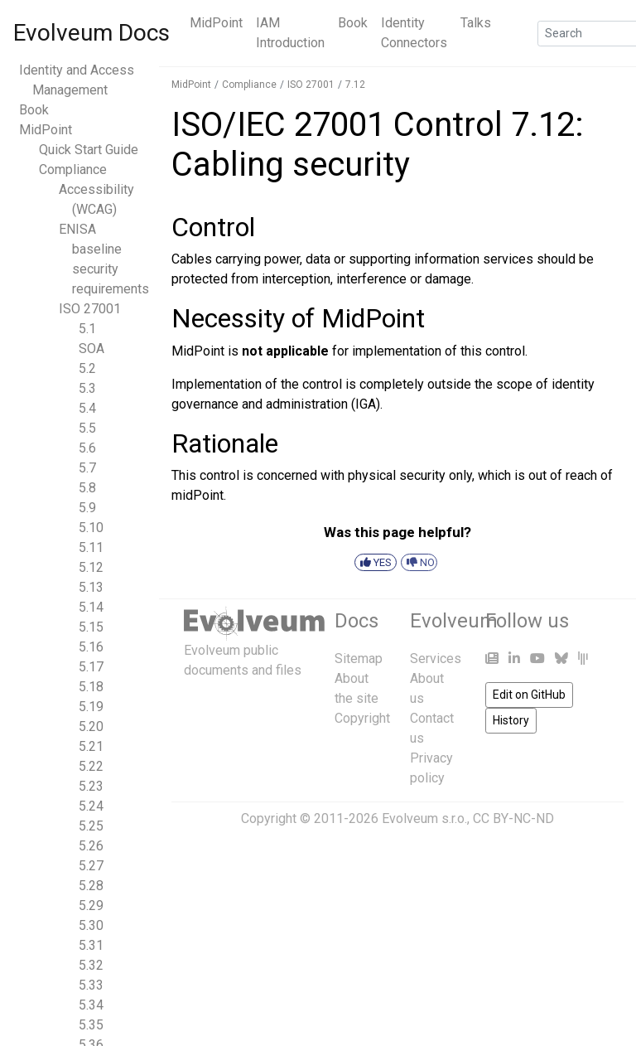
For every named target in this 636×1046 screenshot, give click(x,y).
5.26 (91, 846)
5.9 (87, 508)
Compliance (73, 169)
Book (353, 23)
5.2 (87, 368)
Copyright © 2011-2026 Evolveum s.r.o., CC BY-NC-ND (397, 818)
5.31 (91, 945)
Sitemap (359, 658)
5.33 (91, 985)
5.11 (91, 547)
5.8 (87, 488)
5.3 (87, 388)
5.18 (91, 687)
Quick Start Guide (88, 149)
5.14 (91, 607)
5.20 (91, 726)
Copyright (362, 718)
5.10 (91, 527)
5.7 (87, 468)
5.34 (91, 1005)
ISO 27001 (90, 309)
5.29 (91, 905)
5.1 (87, 329)
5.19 (91, 706)
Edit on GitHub (529, 694)
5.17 (91, 667)
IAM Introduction (290, 33)
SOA (91, 348)
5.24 (91, 806)
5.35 (91, 1025)
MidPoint (216, 23)
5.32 (91, 965)
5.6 (87, 448)
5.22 (91, 766)
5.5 (87, 428)
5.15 (91, 627)
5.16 (91, 647)
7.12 (355, 84)
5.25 (91, 826)
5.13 (91, 587)
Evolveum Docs (91, 32)
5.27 (91, 866)
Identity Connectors (414, 33)
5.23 (91, 786)
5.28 (91, 885)
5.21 (91, 746)
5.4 (87, 408)
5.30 (91, 925)
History (511, 720)
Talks (475, 23)
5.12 (91, 567)
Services (435, 658)
